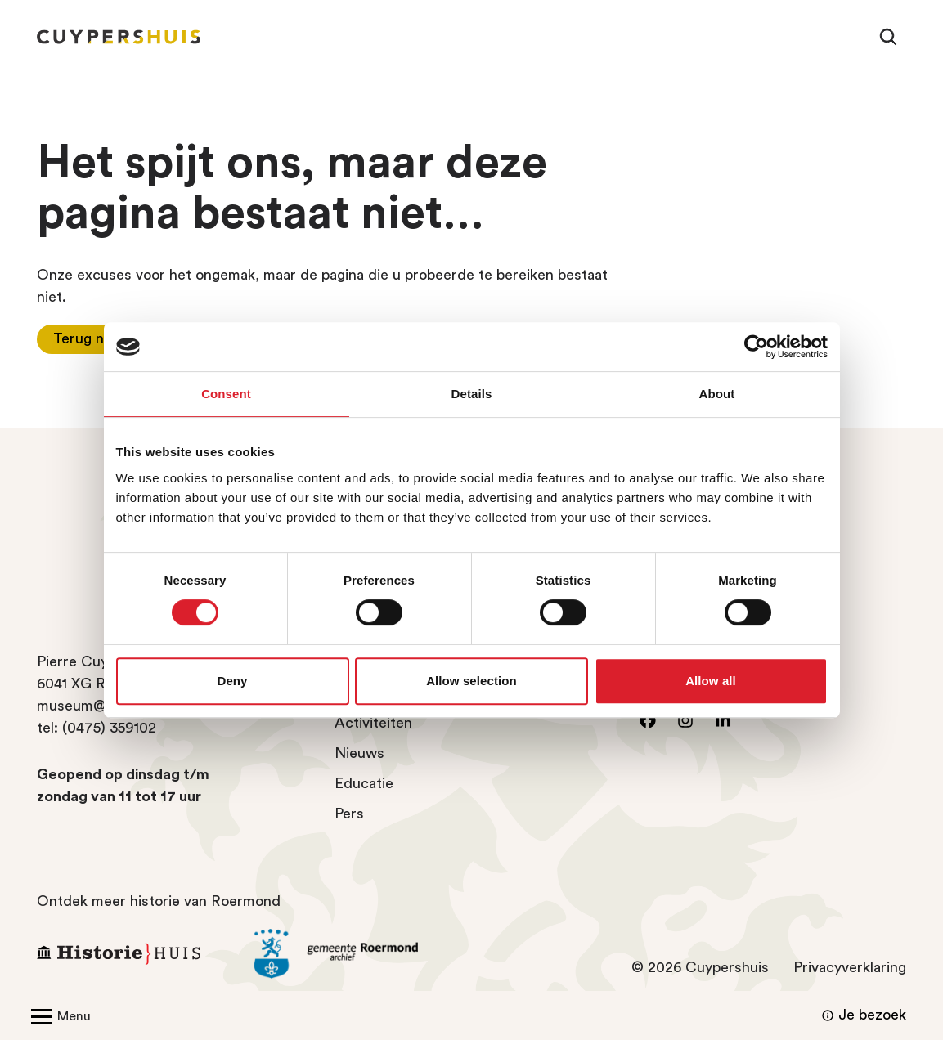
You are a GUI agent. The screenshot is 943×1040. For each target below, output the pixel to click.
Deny (232, 681)
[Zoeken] (888, 37)
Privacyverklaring (849, 967)
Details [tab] (471, 394)
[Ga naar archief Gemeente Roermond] (350, 954)
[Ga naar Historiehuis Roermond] (133, 954)
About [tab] (717, 394)
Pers (349, 813)
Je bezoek (862, 1015)
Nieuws (359, 753)
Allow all (710, 681)
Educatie (364, 783)
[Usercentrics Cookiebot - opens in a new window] (756, 346)
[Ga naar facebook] (647, 720)
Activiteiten (373, 722)
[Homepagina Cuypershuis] (118, 36)
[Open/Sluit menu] (58, 1015)
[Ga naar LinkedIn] (723, 720)
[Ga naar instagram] (685, 720)
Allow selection (471, 681)
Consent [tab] (226, 394)
